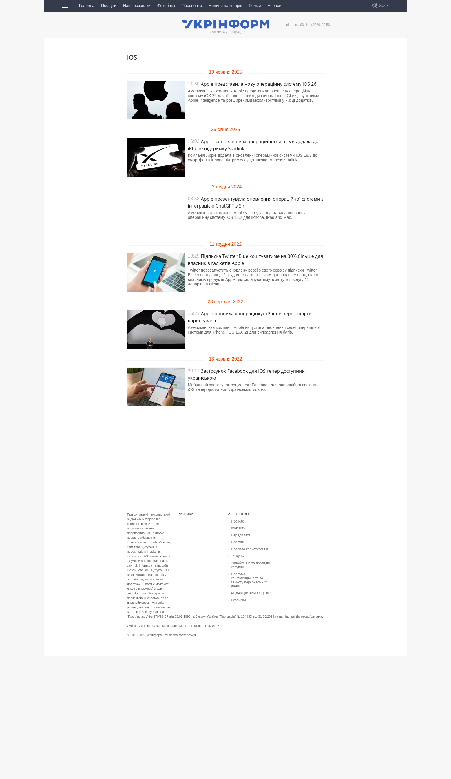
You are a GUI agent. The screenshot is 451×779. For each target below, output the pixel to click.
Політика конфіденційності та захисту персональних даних (249, 580)
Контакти (238, 528)
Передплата (241, 535)
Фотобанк (166, 5)
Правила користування (249, 549)
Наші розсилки (137, 5)
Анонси (274, 5)
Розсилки (238, 600)
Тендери (238, 556)
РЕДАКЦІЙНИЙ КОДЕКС (251, 593)
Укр (382, 5)
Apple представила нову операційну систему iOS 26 (259, 84)
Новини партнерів (225, 5)
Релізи (255, 5)
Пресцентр (192, 5)
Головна (86, 5)
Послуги (108, 5)
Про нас (237, 521)
